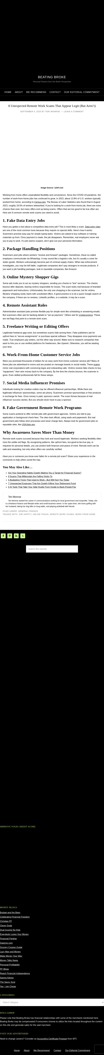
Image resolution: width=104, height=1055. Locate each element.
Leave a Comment (74, 111)
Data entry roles (92, 227)
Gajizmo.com (6, 943)
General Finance (28, 511)
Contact (57, 1050)
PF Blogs (4, 969)
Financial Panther (8, 939)
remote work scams (62, 514)
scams (96, 364)
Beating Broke (52, 77)
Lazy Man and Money (10, 952)
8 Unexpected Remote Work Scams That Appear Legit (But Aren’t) (52, 106)
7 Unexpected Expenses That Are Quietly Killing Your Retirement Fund (42, 483)
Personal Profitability (10, 965)
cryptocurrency (86, 315)
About (26, 1050)
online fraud (40, 514)
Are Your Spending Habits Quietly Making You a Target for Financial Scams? (44, 473)
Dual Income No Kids (10, 930)
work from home (85, 514)
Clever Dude (6, 925)
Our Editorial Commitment (77, 1050)
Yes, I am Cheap (8, 986)
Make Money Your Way (11, 956)
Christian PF (6, 921)
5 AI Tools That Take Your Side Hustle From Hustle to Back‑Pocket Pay (42, 487)
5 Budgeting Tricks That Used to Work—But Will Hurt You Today (38, 480)
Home (17, 1050)
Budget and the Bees (10, 912)
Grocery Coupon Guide (11, 947)
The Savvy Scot (7, 982)
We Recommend (41, 1050)
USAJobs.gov (28, 424)
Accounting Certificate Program (52, 1039)
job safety (25, 514)
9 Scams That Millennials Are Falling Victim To (30, 476)
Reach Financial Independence (15, 973)
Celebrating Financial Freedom (15, 917)
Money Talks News (9, 960)
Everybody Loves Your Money (14, 934)
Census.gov (40, 202)
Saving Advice (7, 978)
